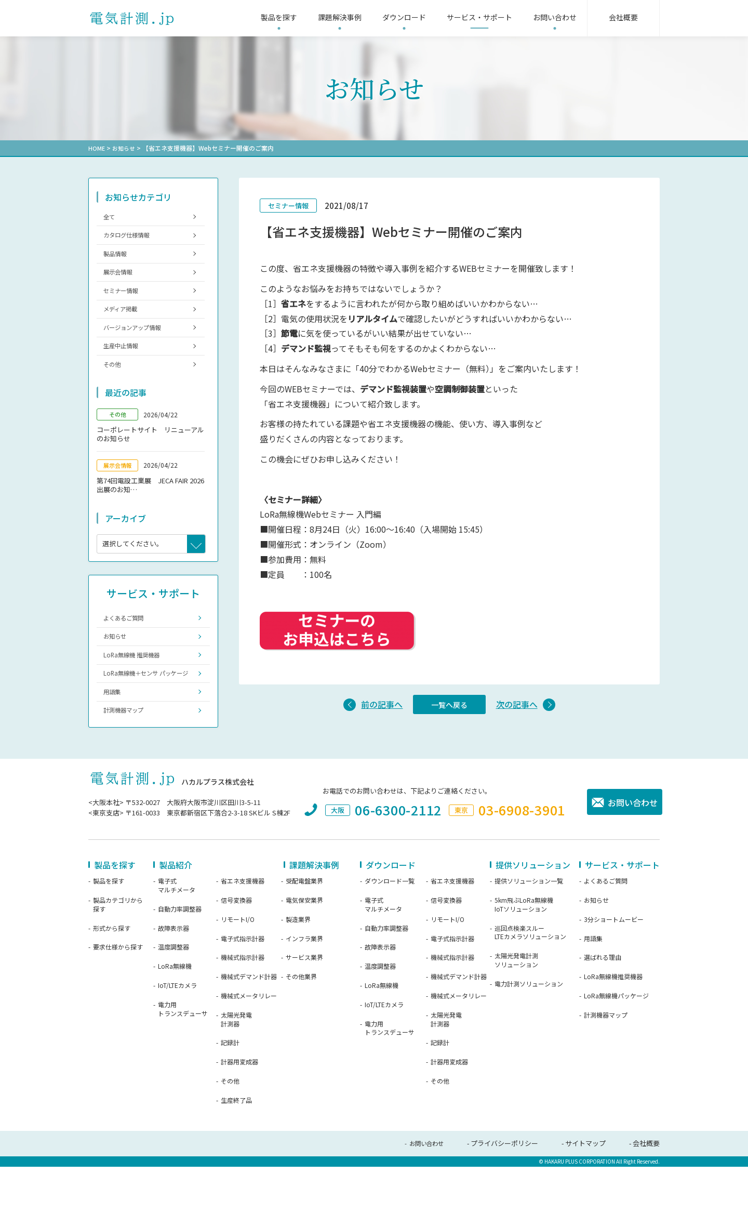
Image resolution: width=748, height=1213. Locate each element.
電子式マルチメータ (176, 932)
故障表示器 (173, 975)
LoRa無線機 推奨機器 (136, 685)
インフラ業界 (304, 986)
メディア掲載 (124, 323)
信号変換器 (236, 947)
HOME (96, 147)
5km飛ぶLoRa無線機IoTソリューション (524, 951)
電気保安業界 (304, 947)
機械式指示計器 (242, 1004)
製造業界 (298, 967)
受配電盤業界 (304, 928)
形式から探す (111, 975)
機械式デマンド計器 (249, 1024)
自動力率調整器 (180, 956)
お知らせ (125, 147)
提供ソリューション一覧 (529, 928)
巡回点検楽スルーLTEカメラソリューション (530, 979)
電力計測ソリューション (529, 1031)
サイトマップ (585, 1190)
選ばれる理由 (602, 1004)
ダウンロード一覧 (390, 928)
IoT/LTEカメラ (177, 1033)
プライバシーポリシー (504, 1190)
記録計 (230, 1090)
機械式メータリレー (249, 1043)
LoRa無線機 (175, 1013)
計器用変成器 (239, 1109)
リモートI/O (238, 967)
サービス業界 (304, 1004)
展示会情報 (121, 281)
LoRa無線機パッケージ (616, 1043)
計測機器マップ (128, 756)
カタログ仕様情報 (131, 239)
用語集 (114, 735)
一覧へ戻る (449, 706)
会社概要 (646, 1190)
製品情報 (117, 260)
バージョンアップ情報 (138, 344)
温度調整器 (173, 994)
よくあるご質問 (128, 643)
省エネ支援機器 (242, 928)
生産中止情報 (124, 366)
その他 (114, 386)
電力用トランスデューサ (183, 1056)
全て (111, 217)
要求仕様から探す (118, 994)
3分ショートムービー (614, 967)
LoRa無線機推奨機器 (613, 1024)
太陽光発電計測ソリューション (516, 1007)
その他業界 (301, 1024)
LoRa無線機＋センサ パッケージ (146, 710)
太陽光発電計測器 (236, 1066)
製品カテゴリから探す (118, 951)
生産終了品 (236, 1147)
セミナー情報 (124, 302)
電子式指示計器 (242, 986)
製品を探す (108, 928)
